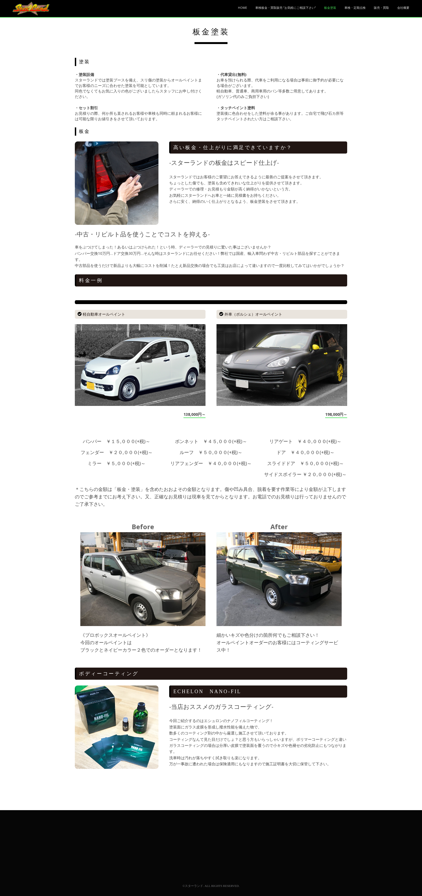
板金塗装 (330, 8)
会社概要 (403, 8)
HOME (242, 8)
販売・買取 (381, 8)
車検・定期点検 (355, 8)
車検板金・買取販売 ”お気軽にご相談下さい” (285, 8)
